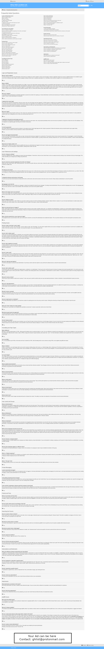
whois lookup (4, 616)
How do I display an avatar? (7, 36)
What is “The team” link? (48, 24)
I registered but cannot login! (7, 20)
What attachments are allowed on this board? (52, 55)
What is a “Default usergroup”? (49, 23)
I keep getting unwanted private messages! (51, 29)
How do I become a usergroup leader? (50, 21)
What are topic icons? (6, 68)
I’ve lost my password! (6, 23)
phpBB (37, 186)
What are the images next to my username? (9, 35)
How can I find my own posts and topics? (51, 44)
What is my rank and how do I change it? (9, 37)
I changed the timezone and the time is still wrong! (11, 33)
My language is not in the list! (7, 34)
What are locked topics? (6, 67)
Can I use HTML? (5, 60)
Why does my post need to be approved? (9, 54)
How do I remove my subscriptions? (50, 51)
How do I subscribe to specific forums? (50, 50)
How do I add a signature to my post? (8, 44)
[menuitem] (92, 1)
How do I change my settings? (7, 29)
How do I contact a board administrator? (51, 63)
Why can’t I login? (5, 21)
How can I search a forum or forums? (50, 39)
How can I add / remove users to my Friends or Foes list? (54, 35)
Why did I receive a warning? (7, 51)
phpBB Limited (34, 600)
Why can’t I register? (5, 19)
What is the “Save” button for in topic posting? (10, 53)
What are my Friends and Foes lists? (50, 34)
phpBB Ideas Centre (54, 608)
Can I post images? (5, 63)
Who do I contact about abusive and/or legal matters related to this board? (57, 62)
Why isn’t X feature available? (49, 61)
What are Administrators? (48, 17)
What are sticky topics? (6, 66)
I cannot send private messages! (49, 28)
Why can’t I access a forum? (7, 49)
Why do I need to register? (6, 17)
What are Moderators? (47, 18)
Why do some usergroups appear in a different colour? (53, 22)
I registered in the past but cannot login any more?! (11, 22)
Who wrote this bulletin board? (49, 60)
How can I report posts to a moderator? (9, 52)
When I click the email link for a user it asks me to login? (12, 38)
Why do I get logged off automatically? (8, 24)
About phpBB (4, 602)
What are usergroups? (47, 19)
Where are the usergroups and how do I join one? (52, 20)
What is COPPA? (5, 18)
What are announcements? (6, 65)
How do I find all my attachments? (50, 56)
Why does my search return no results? (50, 40)
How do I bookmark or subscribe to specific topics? (53, 49)
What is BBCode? (5, 59)
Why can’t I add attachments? (7, 50)
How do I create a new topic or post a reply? (9, 42)
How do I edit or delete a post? (7, 43)
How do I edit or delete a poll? (7, 48)
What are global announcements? (8, 64)
